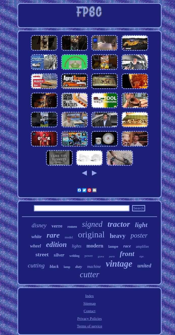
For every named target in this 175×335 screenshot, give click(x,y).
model (69, 237)
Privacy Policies (89, 319)
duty (78, 267)
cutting (36, 265)
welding (74, 256)
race (127, 246)
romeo (72, 227)
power (89, 256)
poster (139, 235)
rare (53, 235)
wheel (35, 245)
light (141, 225)
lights (76, 246)
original (91, 234)
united (144, 266)
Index (89, 296)
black (54, 266)
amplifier (142, 246)
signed (92, 224)
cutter (89, 274)
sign (141, 256)
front (127, 254)
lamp (67, 267)
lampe (113, 246)
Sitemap (89, 303)
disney (39, 225)
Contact (89, 311)
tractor (119, 224)
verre (57, 226)
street (41, 254)
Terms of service (89, 326)
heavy (118, 235)
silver (59, 255)
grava (101, 256)
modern (94, 245)
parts (112, 256)
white (37, 236)
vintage (119, 264)
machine (94, 266)
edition (56, 244)
